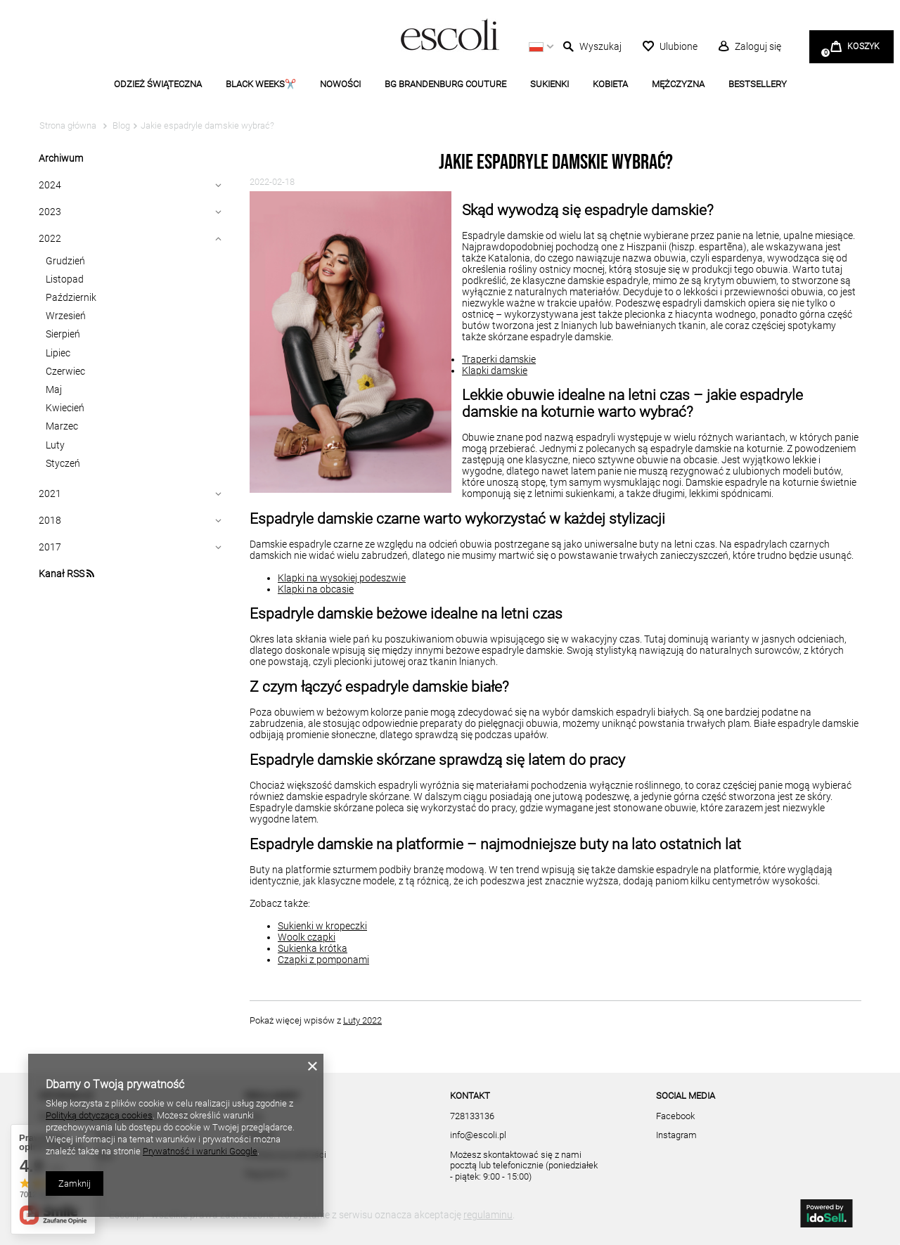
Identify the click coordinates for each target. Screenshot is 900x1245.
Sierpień (63, 334)
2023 (50, 211)
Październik (71, 297)
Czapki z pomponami (323, 959)
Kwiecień (65, 407)
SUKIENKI (549, 84)
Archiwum (61, 158)
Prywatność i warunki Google (200, 1151)
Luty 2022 (362, 1020)
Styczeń (63, 463)
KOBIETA (610, 84)
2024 (50, 185)
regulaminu (488, 1214)
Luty (55, 445)
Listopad (65, 279)
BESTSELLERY (757, 84)
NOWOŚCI (340, 84)
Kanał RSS (66, 573)
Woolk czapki (306, 937)
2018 (50, 520)
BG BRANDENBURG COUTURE (445, 84)
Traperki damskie (499, 359)
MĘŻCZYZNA (678, 84)
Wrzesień (66, 315)
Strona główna (67, 125)
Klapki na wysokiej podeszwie (342, 577)
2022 (50, 238)
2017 (50, 547)
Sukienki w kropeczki (322, 925)
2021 (50, 493)
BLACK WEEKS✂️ (261, 84)
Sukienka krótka (312, 948)
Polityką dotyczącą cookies (99, 1115)
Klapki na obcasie (316, 589)
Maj (54, 389)
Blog (120, 125)
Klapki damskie (494, 370)
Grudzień (65, 260)
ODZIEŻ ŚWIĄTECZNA (158, 84)
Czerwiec (65, 371)
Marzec (62, 426)
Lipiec (58, 353)
